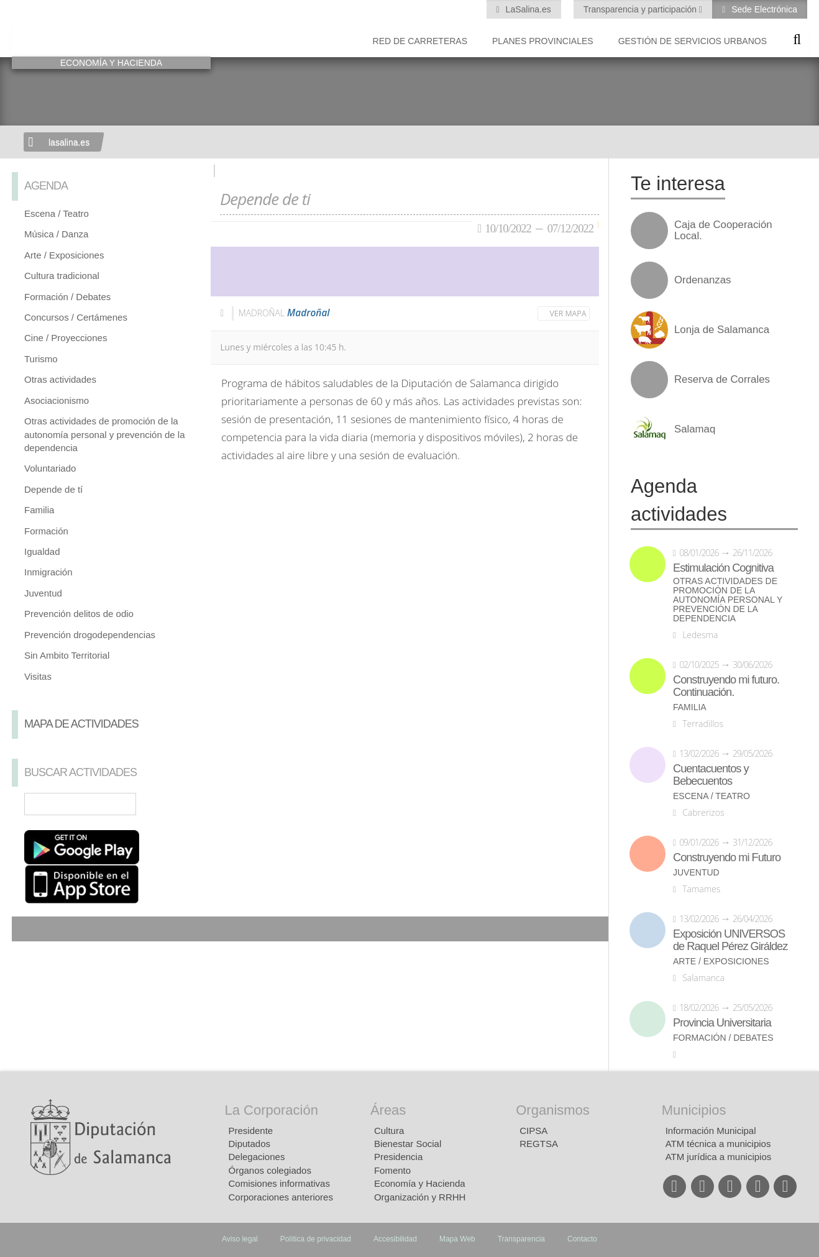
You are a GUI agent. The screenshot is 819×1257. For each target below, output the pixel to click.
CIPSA (533, 1130)
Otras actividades (60, 379)
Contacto (582, 1239)
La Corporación (271, 1110)
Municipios (694, 1110)
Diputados (250, 1143)
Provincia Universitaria (722, 1023)
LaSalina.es (527, 9)
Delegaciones (257, 1156)
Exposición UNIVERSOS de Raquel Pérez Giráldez (730, 940)
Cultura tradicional (61, 275)
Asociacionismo (56, 400)
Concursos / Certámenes (75, 317)
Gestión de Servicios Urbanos (692, 41)
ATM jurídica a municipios (719, 1156)
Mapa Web (457, 1239)
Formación (46, 531)
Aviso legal (240, 1239)
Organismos (553, 1110)
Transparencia (521, 1239)
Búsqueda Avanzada (183, 804)
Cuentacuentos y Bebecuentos (711, 774)
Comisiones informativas (279, 1183)
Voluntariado (50, 468)
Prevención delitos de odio (79, 613)
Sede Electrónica (763, 9)
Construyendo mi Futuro (726, 857)
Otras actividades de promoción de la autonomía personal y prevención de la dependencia (104, 434)
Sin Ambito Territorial (66, 655)
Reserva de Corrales (722, 379)
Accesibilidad (395, 1239)
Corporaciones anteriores (281, 1197)
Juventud (43, 593)
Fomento (392, 1170)
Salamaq (694, 429)
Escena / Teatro (56, 213)
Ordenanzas (702, 280)
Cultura (389, 1130)
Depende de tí (53, 489)
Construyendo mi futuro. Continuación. (726, 686)
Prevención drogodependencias (89, 634)
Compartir (27, 928)
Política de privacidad (315, 1239)
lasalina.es (68, 142)
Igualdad (42, 551)
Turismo (41, 359)
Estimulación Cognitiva (723, 568)
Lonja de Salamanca (721, 330)
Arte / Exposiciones (64, 255)
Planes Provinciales (542, 41)
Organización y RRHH (420, 1197)
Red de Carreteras (420, 41)
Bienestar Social (407, 1143)
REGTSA (538, 1143)
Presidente (251, 1130)
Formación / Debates (67, 296)
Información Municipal (711, 1130)
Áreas (388, 1110)
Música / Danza (56, 234)
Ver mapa (568, 313)
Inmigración (48, 572)
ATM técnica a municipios (718, 1143)
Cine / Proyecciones (65, 337)
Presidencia (398, 1156)
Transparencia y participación (641, 9)
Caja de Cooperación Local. (723, 230)
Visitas (38, 676)
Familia (39, 510)
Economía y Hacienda (419, 1183)
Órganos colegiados (270, 1170)
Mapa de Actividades (81, 724)
